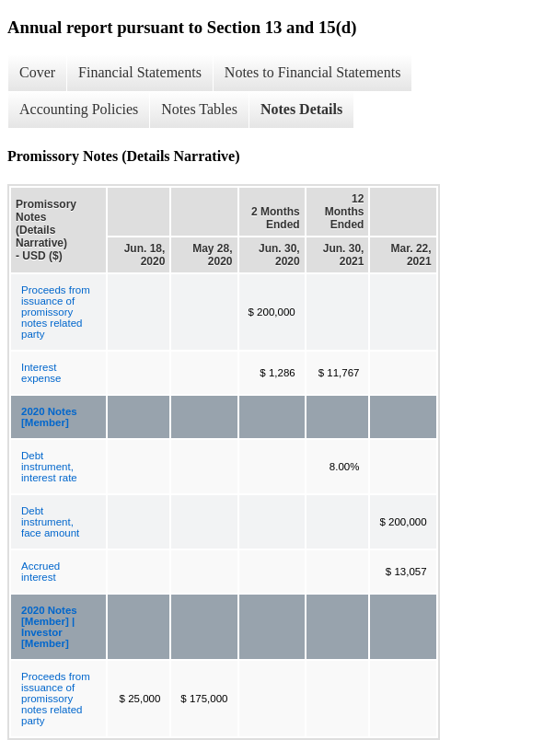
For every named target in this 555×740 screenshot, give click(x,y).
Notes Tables (199, 109)
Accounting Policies (78, 109)
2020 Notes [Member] (49, 417)
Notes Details (301, 109)
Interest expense (41, 373)
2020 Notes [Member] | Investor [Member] (49, 627)
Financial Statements (140, 72)
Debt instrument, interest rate (49, 466)
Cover (37, 72)
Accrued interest (40, 572)
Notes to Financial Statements (313, 72)
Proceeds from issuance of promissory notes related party (55, 312)
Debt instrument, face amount (50, 521)
